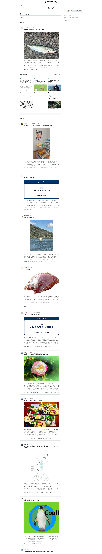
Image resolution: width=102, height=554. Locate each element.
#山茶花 (30, 392)
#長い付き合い (27, 543)
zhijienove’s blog (26, 215)
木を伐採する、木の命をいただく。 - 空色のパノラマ (54, 97)
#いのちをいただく (28, 169)
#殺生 (37, 69)
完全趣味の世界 (26, 444)
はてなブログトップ (66, 18)
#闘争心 (42, 261)
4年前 (33, 549)
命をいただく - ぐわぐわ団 (25, 96)
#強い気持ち (53, 261)
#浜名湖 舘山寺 (27, 261)
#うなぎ (33, 261)
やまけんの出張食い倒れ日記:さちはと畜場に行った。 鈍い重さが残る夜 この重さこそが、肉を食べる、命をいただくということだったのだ (26, 82)
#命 (27, 69)
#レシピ (50, 392)
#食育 (32, 438)
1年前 (38, 123)
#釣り (25, 69)
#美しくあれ (48, 438)
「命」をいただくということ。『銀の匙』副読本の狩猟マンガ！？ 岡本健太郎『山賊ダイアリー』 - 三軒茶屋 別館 (40, 82)
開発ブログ (77, 17)
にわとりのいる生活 (27, 175)
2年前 (31, 215)
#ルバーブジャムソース (48, 305)
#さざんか (26, 392)
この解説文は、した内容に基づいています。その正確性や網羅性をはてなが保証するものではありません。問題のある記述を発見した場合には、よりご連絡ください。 (26, 17)
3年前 (33, 352)
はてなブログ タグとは (67, 17)
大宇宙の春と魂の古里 (28, 352)
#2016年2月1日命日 (34, 346)
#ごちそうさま (40, 492)
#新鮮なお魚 (41, 543)
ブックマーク (23, 78)
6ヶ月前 (33, 27)
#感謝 (54, 492)
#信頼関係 (33, 543)
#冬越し (46, 392)
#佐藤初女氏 (26, 346)
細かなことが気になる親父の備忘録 (30, 123)
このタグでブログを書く (77, 10)
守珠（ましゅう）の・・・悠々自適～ (30, 312)
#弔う (44, 438)
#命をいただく (32, 69)
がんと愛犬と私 (26, 267)
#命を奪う (40, 438)
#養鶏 (25, 209)
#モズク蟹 (37, 261)
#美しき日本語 (27, 492)
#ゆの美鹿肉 (31, 305)
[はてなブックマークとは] (27, 74)
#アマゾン (26, 305)
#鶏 (34, 209)
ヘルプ (72, 17)
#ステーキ (41, 305)
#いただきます (33, 492)
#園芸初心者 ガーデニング (38, 392)
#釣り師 (37, 543)
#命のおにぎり (41, 346)
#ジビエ (36, 305)
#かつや (40, 169)
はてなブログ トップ (24, 5)
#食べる (35, 438)
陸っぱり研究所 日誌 (27, 27)
